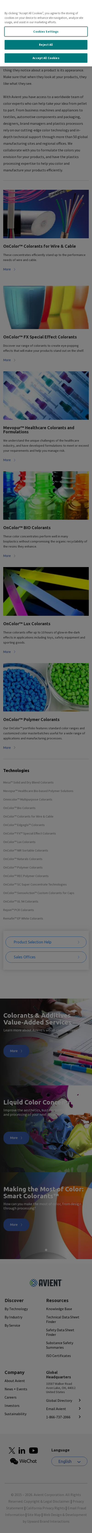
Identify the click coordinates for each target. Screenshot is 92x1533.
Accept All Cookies (46, 57)
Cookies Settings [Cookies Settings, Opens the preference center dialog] (46, 30)
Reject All (46, 43)
